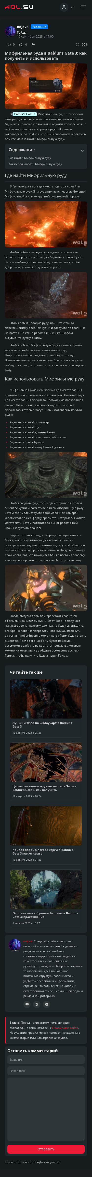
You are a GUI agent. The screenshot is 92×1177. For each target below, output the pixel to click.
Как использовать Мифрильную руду (35, 164)
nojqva (22, 27)
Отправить (46, 1149)
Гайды (21, 32)
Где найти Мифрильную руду (30, 158)
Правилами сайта (65, 1028)
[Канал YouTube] (27, 1004)
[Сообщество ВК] (46, 1004)
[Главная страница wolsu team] (19, 7)
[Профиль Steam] (36, 1004)
